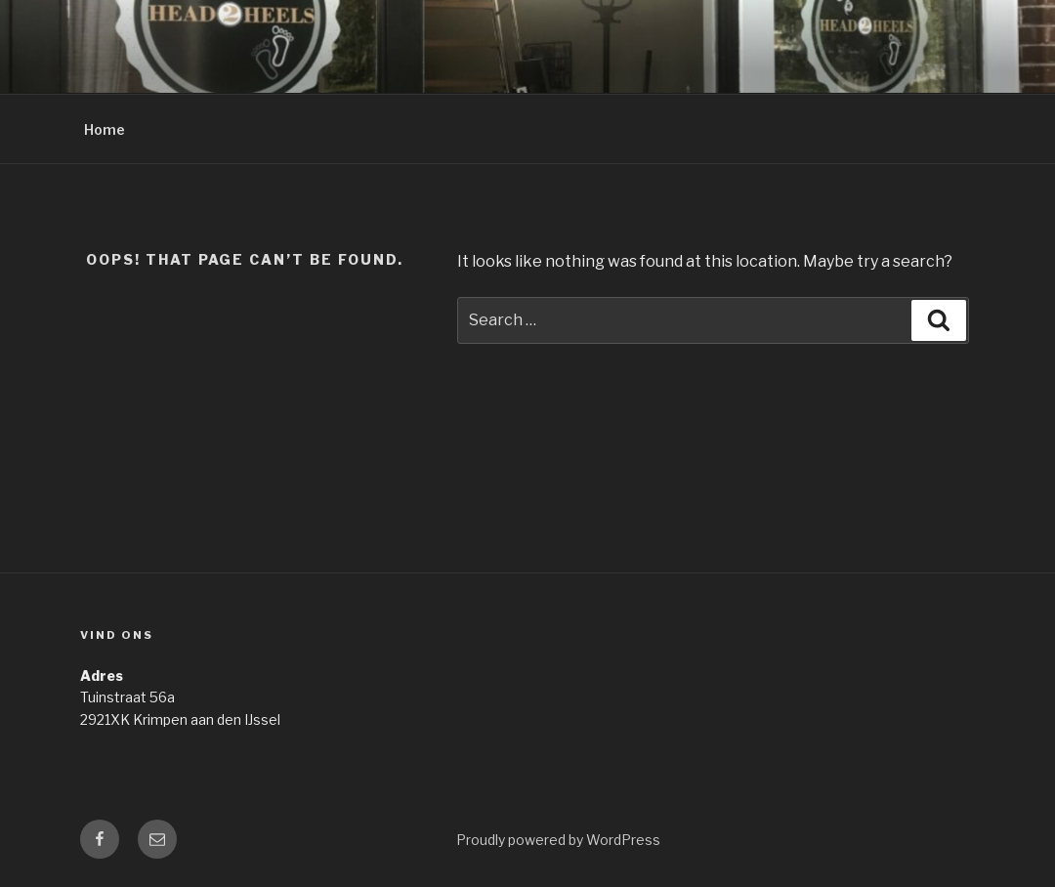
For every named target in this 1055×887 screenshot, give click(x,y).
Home (104, 129)
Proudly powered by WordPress (558, 839)
